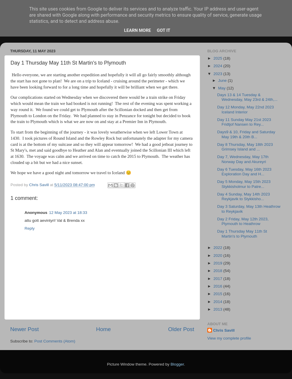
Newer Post (24, 329)
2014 (218, 302)
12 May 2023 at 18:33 (68, 212)
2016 (218, 286)
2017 (218, 278)
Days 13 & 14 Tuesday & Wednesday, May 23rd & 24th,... (247, 97)
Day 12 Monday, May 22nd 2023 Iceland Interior (245, 109)
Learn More (137, 30)
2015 (218, 294)
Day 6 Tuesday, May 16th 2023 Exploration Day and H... (244, 171)
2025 (218, 58)
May (222, 88)
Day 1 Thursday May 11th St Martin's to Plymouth (242, 233)
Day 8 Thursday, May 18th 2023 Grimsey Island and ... (245, 146)
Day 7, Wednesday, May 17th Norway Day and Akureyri (243, 159)
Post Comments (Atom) (54, 341)
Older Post (181, 329)
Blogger (177, 364)
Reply (30, 228)
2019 (218, 263)
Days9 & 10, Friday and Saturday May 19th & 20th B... (246, 134)
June (223, 80)
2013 (218, 309)
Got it (163, 30)
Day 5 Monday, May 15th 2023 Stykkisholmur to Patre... (244, 183)
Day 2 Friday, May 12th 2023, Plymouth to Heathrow (243, 221)
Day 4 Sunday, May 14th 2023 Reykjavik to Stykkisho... (243, 196)
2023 (218, 74)
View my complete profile (229, 338)
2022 (218, 247)
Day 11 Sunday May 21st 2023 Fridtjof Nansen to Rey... (244, 122)
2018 (218, 271)
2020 (218, 255)
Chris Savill (224, 330)
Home (103, 329)
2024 (218, 66)
